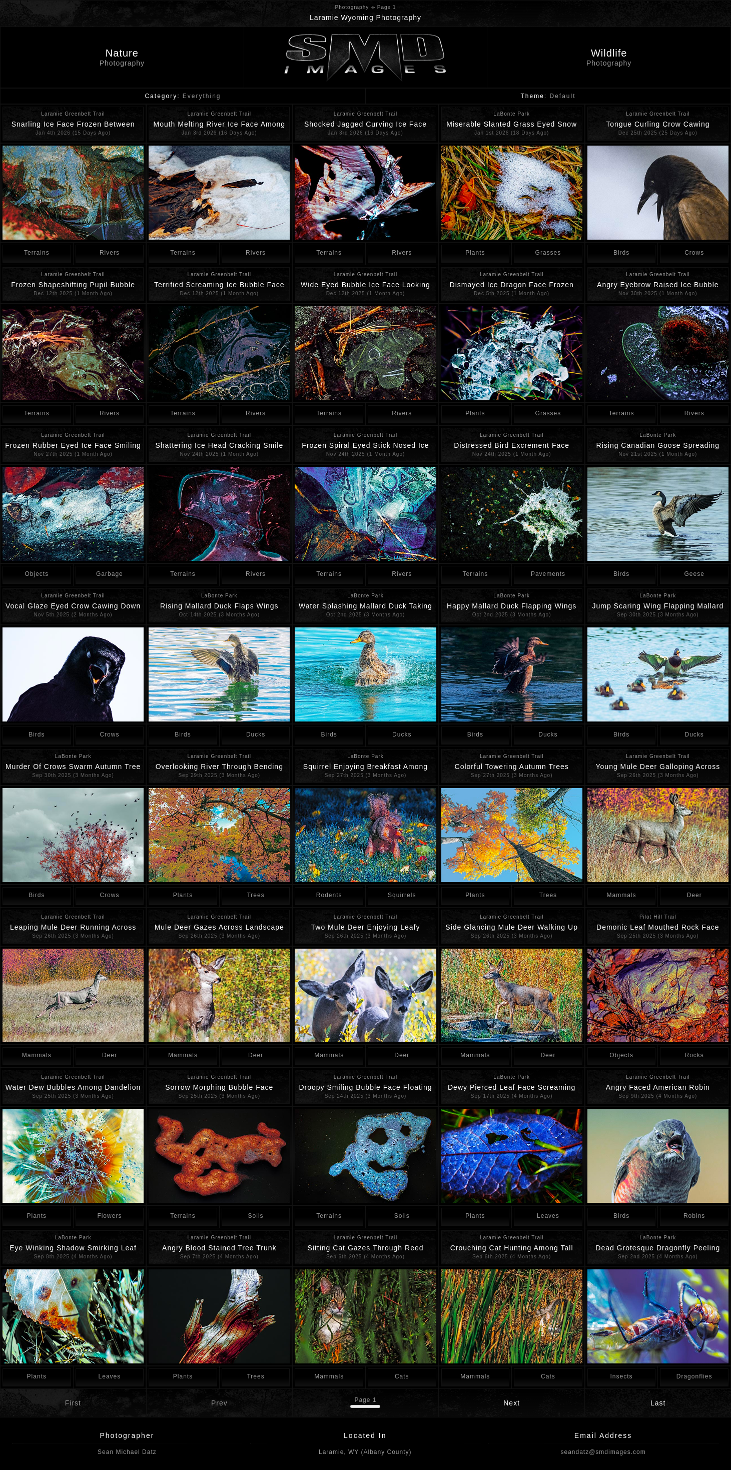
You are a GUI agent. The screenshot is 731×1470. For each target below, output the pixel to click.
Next (511, 1403)
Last (657, 1403)
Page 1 (365, 1399)
